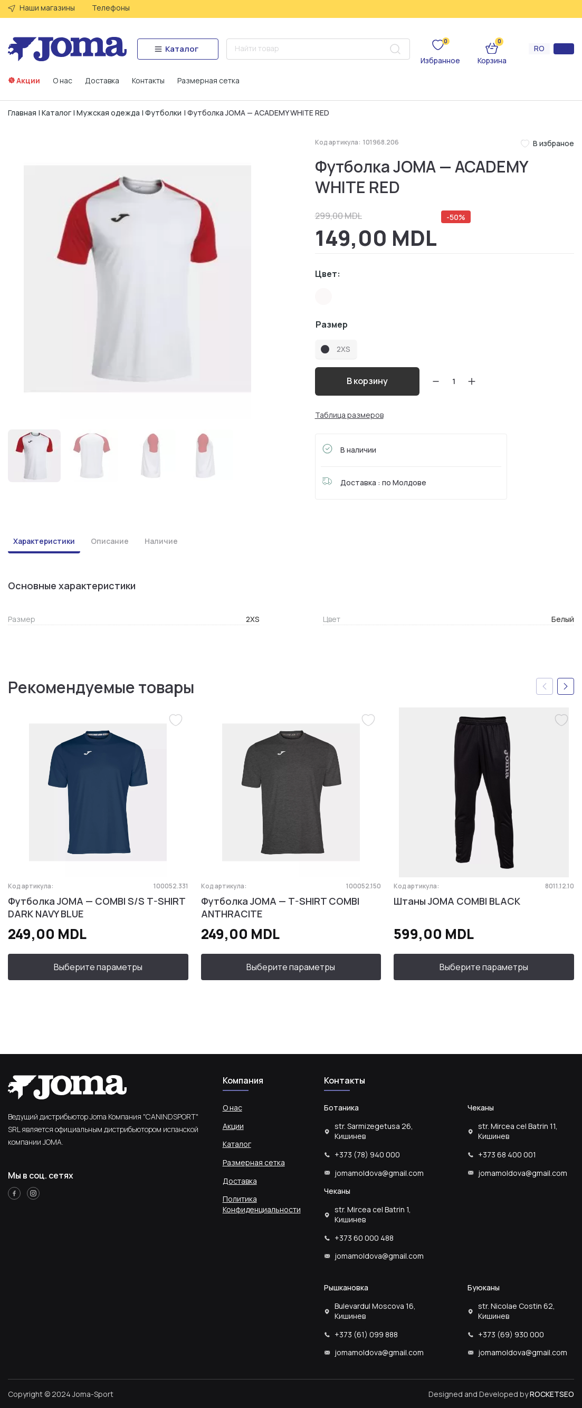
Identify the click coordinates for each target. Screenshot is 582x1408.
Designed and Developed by (501, 1394)
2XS (253, 619)
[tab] (44, 542)
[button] (565, 687)
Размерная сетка (208, 80)
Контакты (148, 80)
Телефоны (111, 8)
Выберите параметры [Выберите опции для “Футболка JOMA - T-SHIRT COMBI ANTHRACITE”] (290, 967)
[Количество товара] (454, 381)
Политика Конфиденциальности (262, 1204)
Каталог (56, 113)
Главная (22, 113)
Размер (332, 324)
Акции (28, 80)
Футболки (163, 113)
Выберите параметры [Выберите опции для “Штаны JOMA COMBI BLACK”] (484, 967)
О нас (62, 80)
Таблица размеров (349, 415)
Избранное (440, 60)
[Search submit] (395, 49)
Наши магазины (47, 8)
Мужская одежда (108, 113)
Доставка (102, 80)
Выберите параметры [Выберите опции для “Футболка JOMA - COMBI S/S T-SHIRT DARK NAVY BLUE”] (98, 967)
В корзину (367, 381)
